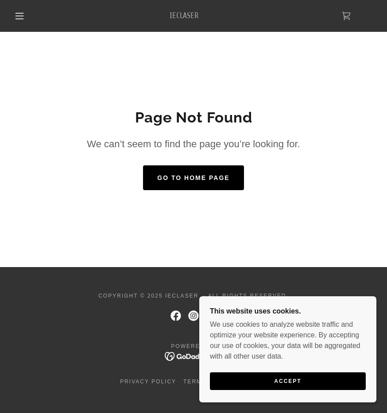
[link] (184, 15)
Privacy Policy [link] (148, 382)
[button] (19, 16)
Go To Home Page (193, 177)
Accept (287, 387)
